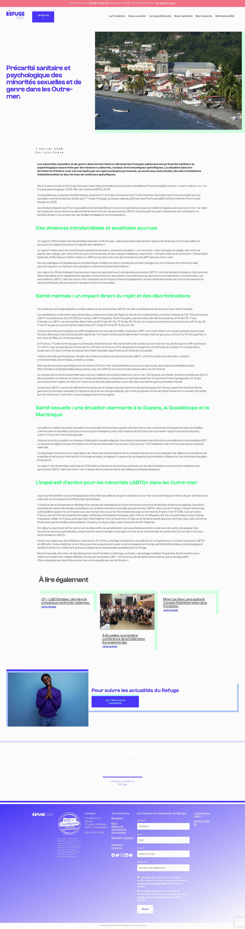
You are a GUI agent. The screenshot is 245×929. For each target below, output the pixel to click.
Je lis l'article (48, 606)
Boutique (117, 818)
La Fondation (117, 16)
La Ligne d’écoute (160, 16)
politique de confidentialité (152, 883)
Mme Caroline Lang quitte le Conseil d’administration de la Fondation (185, 602)
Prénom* (141, 820)
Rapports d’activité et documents (118, 829)
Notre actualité (224, 16)
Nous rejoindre (183, 16)
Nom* (140, 834)
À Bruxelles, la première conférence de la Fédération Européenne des (123, 639)
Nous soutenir (137, 16)
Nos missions (204, 16)
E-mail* (140, 848)
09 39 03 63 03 (99, 3)
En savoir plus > (166, 3)
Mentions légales (122, 837)
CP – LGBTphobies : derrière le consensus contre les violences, (65, 601)
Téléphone (142, 862)
